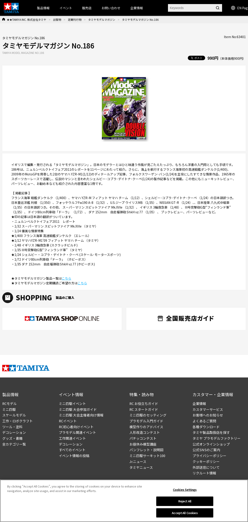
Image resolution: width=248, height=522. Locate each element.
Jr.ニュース (137, 461)
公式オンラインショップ (211, 444)
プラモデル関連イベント (77, 432)
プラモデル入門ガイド (146, 421)
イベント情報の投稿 (74, 455)
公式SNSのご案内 (206, 449)
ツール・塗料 (12, 426)
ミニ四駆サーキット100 (147, 455)
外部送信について (206, 467)
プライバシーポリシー (209, 455)
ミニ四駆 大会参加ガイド (78, 409)
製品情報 (43, 8)
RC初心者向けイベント (76, 426)
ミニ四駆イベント (72, 403)
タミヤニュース (141, 467)
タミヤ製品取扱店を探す (211, 432)
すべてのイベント (72, 449)
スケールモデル (14, 415)
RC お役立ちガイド (143, 403)
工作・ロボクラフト (17, 421)
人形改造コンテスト (144, 432)
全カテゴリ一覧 (14, 444)
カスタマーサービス (208, 409)
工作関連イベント (72, 438)
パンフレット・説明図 (146, 449)
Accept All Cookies (184, 514)
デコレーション (14, 432)
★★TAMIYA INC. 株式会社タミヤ (26, 19)
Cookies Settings (185, 491)
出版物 (57, 19)
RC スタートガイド (143, 409)
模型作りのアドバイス (146, 426)
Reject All (184, 503)
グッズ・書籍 (12, 438)
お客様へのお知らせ (208, 415)
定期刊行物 (74, 19)
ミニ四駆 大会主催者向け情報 (81, 415)
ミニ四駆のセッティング (147, 415)
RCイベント (68, 421)
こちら (66, 278)
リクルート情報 (204, 473)
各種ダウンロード (206, 426)
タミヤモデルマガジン (101, 19)
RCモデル (9, 403)
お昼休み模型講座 (142, 444)
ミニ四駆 (9, 409)
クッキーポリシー (206, 461)
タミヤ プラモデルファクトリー (217, 438)
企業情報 (199, 403)
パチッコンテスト (142, 438)
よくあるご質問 (204, 421)
